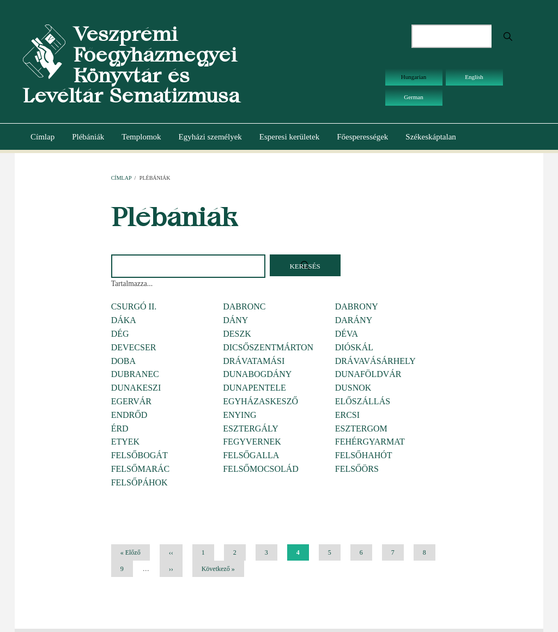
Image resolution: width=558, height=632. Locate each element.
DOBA (123, 361)
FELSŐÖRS (357, 468)
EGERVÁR (131, 401)
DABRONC (244, 306)
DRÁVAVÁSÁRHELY (375, 361)
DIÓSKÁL (354, 347)
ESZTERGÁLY (250, 428)
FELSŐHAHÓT (363, 455)
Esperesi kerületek (289, 136)
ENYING (239, 415)
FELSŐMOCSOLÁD (261, 468)
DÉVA (346, 333)
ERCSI (347, 415)
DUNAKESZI (136, 387)
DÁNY (235, 320)
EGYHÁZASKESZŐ (260, 401)
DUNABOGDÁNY (257, 374)
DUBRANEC (135, 374)
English (474, 77)
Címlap (42, 136)
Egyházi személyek (210, 136)
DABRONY (356, 306)
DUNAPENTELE (254, 387)
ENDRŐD (129, 415)
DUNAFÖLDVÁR (368, 374)
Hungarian (413, 77)
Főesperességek (362, 136)
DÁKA (123, 320)
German (413, 97)
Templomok (141, 136)
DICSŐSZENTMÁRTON (268, 347)
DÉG (120, 333)
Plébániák (88, 136)
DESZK (237, 333)
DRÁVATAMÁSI (253, 361)
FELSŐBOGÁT (139, 455)
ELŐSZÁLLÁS (362, 401)
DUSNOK (353, 387)
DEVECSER (133, 347)
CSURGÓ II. (134, 306)
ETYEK (125, 441)
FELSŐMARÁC (140, 468)
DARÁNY (353, 320)
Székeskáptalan (430, 136)
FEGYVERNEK (252, 441)
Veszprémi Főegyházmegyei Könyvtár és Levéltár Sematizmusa (131, 64)
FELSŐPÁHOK (139, 482)
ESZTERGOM (361, 428)
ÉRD (120, 428)
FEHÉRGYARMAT (370, 441)
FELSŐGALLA (251, 455)
